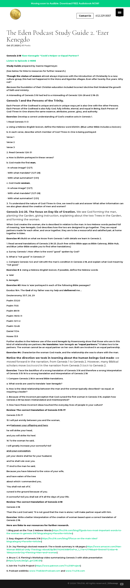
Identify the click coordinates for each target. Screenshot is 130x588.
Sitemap (113, 583)
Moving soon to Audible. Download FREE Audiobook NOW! (65, 3)
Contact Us (85, 15)
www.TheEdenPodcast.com (44, 570)
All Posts (25, 45)
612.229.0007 (104, 15)
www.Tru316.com (75, 570)
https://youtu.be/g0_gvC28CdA (24, 560)
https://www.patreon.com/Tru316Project (58, 565)
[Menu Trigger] (119, 12)
